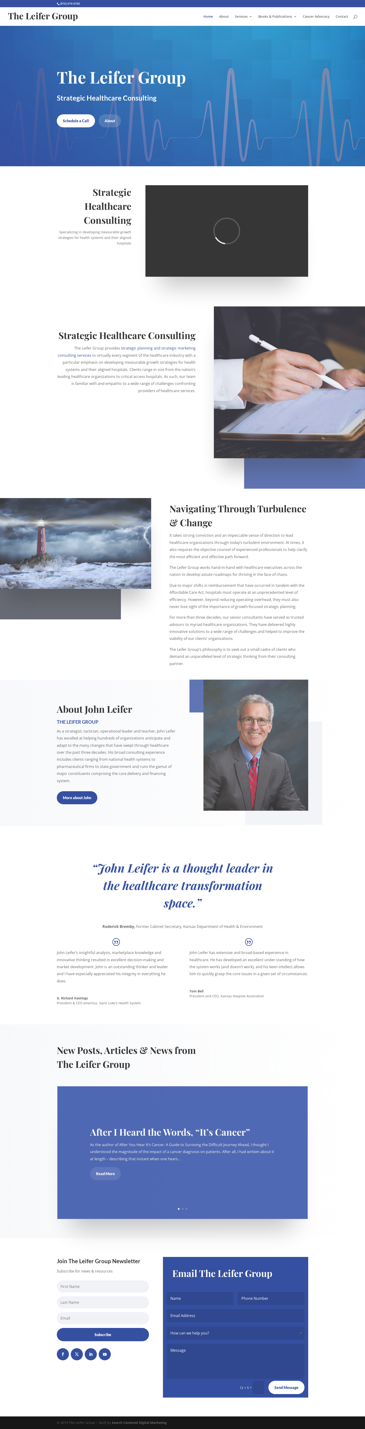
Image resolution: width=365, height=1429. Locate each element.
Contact (342, 17)
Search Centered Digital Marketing (139, 1422)
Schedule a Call (76, 121)
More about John (77, 797)
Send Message (286, 1387)
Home (208, 17)
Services (241, 17)
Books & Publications (275, 17)
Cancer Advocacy (316, 17)
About (224, 17)
